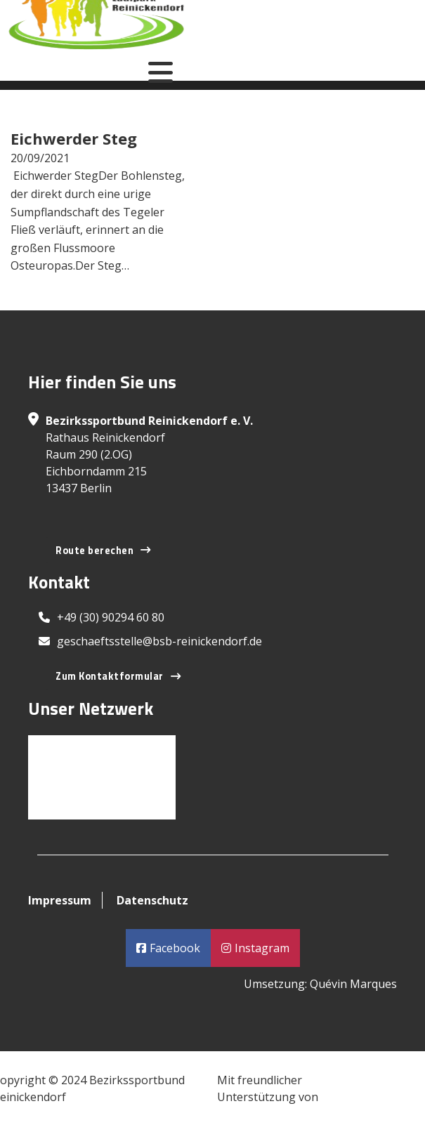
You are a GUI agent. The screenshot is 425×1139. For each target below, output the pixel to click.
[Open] (160, 72)
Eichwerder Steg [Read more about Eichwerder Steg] (74, 138)
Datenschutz (152, 900)
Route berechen (103, 550)
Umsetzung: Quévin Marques (320, 984)
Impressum (59, 900)
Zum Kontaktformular (118, 676)
